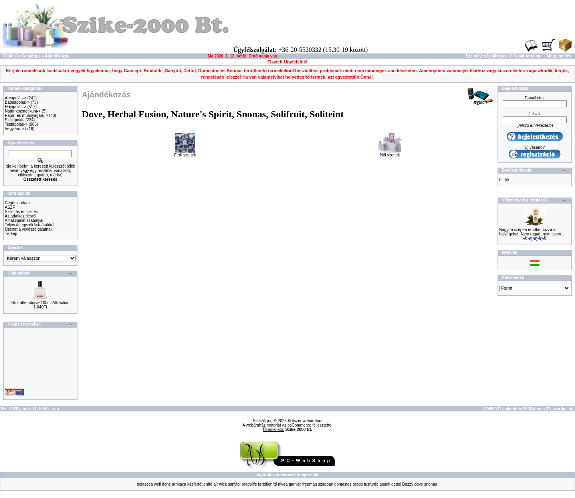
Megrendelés (559, 56)
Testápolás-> (16, 124)
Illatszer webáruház (305, 421)
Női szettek (390, 153)
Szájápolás (14, 120)
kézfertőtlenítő (199, 484)
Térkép (11, 233)
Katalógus (30, 56)
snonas (430, 484)
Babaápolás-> (17, 102)
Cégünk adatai (18, 203)
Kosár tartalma (527, 56)
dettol (396, 484)
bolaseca (145, 484)
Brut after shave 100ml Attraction (40, 302)
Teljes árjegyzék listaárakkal (29, 225)
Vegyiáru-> (14, 128)
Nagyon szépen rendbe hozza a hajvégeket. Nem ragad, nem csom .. (531, 231)
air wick (220, 484)
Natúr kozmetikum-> (23, 111)
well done (162, 484)
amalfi (384, 484)
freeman (309, 484)
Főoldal (10, 56)
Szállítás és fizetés (21, 211)
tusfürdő (371, 484)
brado (358, 484)
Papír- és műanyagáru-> (26, 115)
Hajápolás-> (15, 107)
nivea (283, 484)
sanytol (234, 484)
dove (418, 484)
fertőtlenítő (267, 484)
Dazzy (407, 484)
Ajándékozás (57, 56)
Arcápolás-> (15, 98)
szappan (325, 484)
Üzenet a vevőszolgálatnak (29, 229)
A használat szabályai (24, 220)
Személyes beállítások (487, 56)
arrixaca (179, 484)
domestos (342, 484)
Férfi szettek (185, 153)
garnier (295, 484)
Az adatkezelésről (20, 216)
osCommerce (299, 425)
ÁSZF (10, 207)
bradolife (249, 484)
